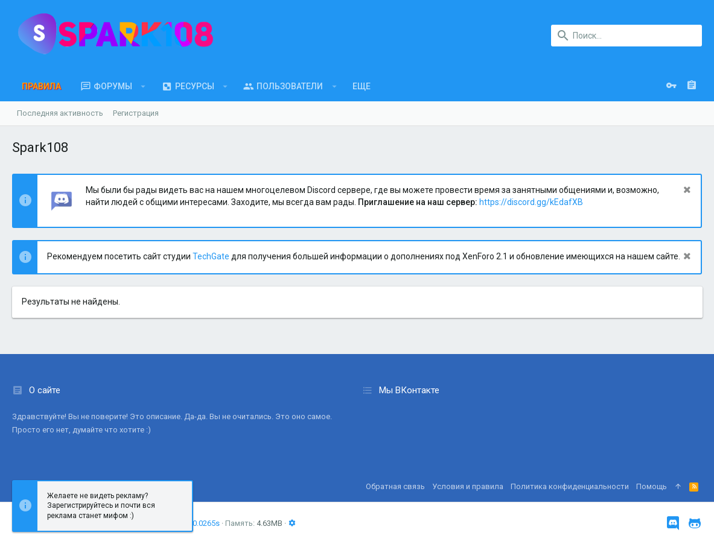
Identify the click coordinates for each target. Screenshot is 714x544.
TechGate (211, 256)
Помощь (651, 486)
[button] (143, 86)
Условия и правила (467, 486)
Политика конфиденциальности (570, 486)
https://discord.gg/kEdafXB (531, 202)
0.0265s (206, 523)
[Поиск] (626, 35)
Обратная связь (395, 486)
